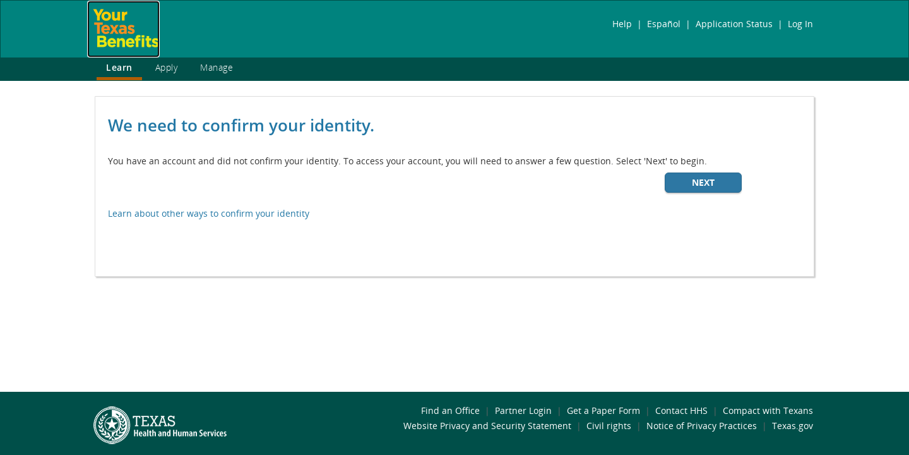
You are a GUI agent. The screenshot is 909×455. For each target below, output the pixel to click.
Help (622, 24)
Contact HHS (681, 410)
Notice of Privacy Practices (701, 426)
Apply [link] (166, 67)
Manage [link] (216, 67)
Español (663, 24)
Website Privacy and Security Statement (487, 426)
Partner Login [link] (523, 410)
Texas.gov (792, 426)
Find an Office (450, 410)
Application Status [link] (734, 24)
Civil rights (608, 426)
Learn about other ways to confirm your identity (208, 213)
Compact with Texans (768, 410)
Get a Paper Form (603, 410)
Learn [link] (119, 67)
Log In (800, 24)
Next (703, 182)
